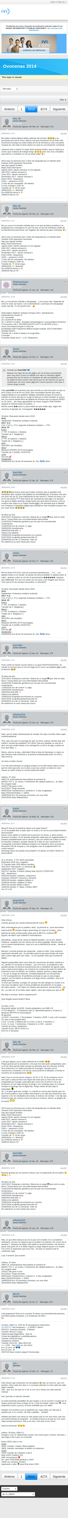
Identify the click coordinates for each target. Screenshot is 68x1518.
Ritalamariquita (20, 282)
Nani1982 (17, 472)
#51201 (64, 568)
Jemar (16, 349)
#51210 (64, 1378)
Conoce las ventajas (34, 50)
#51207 (64, 1168)
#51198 (64, 297)
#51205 (64, 916)
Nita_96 (17, 118)
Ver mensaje (28, 370)
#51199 (64, 364)
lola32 (16, 808)
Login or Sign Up (58, 2)
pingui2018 (18, 900)
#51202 (64, 660)
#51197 (64, 221)
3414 (31, 109)
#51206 (64, 1057)
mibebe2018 (19, 714)
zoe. (15, 1363)
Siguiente (59, 109)
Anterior (9, 109)
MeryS (16, 1294)
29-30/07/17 (6, 1327)
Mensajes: (45, 126)
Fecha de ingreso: (21, 126)
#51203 (64, 730)
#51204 (64, 824)
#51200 (64, 488)
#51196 (64, 134)
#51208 (64, 1235)
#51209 (64, 1309)
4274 (43, 109)
